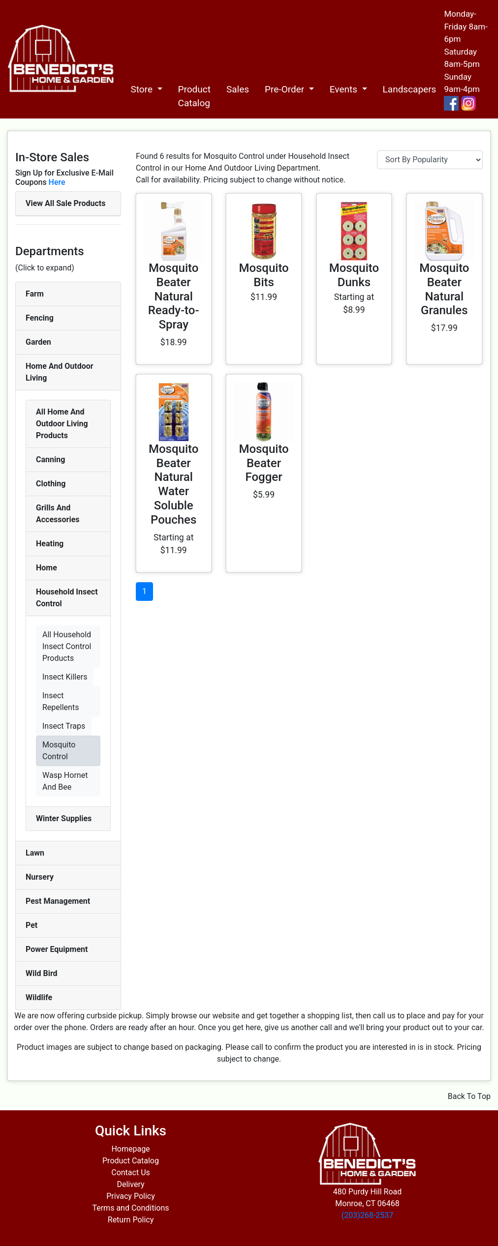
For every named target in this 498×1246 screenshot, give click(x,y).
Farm (35, 293)
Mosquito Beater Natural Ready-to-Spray (173, 296)
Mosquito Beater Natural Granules (444, 289)
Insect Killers (64, 677)
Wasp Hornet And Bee (65, 781)
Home (46, 567)
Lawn (35, 853)
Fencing (40, 318)
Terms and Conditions (130, 1208)
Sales (237, 89)
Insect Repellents (60, 701)
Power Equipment (57, 949)
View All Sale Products (65, 203)
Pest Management (58, 901)
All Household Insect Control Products (66, 646)
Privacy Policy (130, 1196)
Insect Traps (63, 726)
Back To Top (469, 1096)
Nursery (40, 877)
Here (57, 182)
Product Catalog (194, 96)
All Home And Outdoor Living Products (62, 423)
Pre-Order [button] (286, 89)
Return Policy (131, 1219)
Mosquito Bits (263, 275)
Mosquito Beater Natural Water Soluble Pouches (173, 484)
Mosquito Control (58, 750)
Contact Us (130, 1172)
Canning (50, 459)
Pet (31, 925)
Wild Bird (42, 973)
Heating (49, 543)
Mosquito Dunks (354, 275)
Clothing (50, 483)
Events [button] (345, 89)
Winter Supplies (64, 818)
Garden (38, 342)
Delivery (130, 1184)
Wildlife (39, 997)
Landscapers (409, 89)
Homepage (130, 1149)
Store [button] (142, 89)
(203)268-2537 (367, 1215)
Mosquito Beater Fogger (263, 463)
